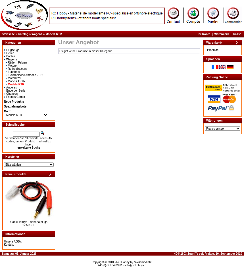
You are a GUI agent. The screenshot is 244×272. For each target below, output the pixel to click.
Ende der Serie (14, 90)
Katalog (23, 34)
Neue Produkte (14, 101)
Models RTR (53, 34)
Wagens (37, 34)
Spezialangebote (15, 106)
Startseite (8, 34)
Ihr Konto (204, 34)
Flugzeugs (11, 50)
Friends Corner (14, 96)
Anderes (10, 87)
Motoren (12, 65)
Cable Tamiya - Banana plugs (28, 221)
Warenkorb (221, 34)
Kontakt (9, 244)
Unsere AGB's (13, 241)
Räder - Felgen (16, 62)
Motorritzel (13, 78)
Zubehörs (13, 71)
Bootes (9, 56)
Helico (9, 53)
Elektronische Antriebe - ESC (25, 75)
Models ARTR (16, 81)
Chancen (11, 93)
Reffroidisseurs (16, 68)
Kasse (237, 34)
